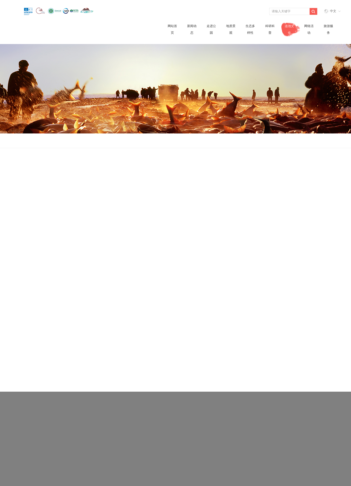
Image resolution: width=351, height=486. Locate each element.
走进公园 (211, 29)
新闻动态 (192, 29)
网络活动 (309, 29)
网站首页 (172, 29)
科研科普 (270, 29)
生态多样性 (250, 29)
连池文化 (289, 29)
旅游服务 (328, 29)
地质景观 (230, 29)
